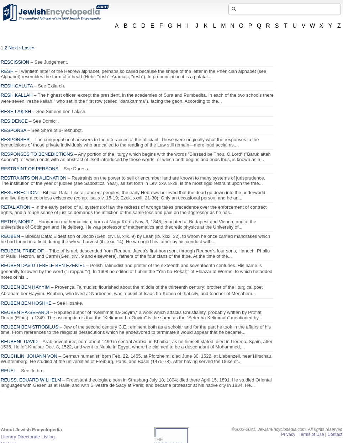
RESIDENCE (14, 121)
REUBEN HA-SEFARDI (25, 312)
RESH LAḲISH (16, 111)
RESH (7, 71)
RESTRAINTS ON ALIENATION (34, 178)
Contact (334, 434)
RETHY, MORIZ (17, 221)
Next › (15, 47)
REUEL (8, 370)
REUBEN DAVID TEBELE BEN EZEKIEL (43, 265)
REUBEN (10, 236)
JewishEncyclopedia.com (55, 12)
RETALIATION (15, 207)
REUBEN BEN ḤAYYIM (25, 287)
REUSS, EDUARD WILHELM (31, 380)
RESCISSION (15, 62)
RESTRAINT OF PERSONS (29, 168)
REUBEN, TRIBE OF (22, 250)
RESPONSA (13, 130)
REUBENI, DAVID (19, 341)
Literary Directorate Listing (28, 436)
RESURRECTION (19, 192)
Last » (28, 47)
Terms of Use (311, 434)
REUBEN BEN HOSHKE (26, 303)
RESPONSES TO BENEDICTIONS (37, 154)
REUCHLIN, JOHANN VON (29, 356)
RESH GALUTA (17, 86)
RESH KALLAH (17, 95)
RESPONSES (15, 139)
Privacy (288, 434)
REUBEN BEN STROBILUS (29, 327)
